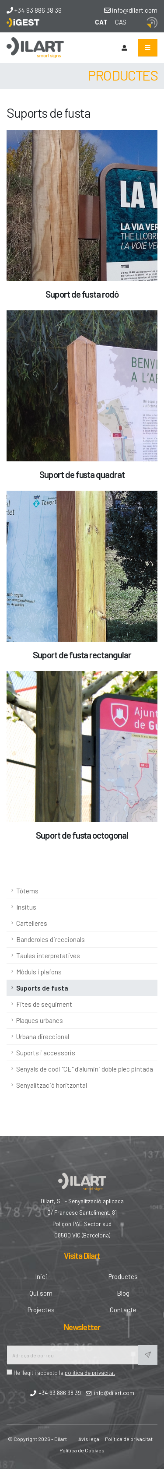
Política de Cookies (82, 1450)
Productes (123, 1276)
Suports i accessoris (45, 1053)
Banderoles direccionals (50, 939)
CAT (101, 22)
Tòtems (27, 891)
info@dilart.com (130, 10)
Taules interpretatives (48, 955)
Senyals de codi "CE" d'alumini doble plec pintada (84, 1069)
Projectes (41, 1310)
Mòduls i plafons (39, 972)
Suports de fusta (42, 988)
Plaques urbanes (39, 1020)
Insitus (26, 907)
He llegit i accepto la (61, 1372)
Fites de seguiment (44, 1004)
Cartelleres (31, 923)
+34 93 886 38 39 (34, 10)
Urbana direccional (42, 1036)
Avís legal (89, 1439)
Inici (41, 1276)
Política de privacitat (129, 1439)
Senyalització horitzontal (51, 1085)
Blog (123, 1293)
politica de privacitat (90, 1372)
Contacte (123, 1310)
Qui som (40, 1293)
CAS (120, 22)
